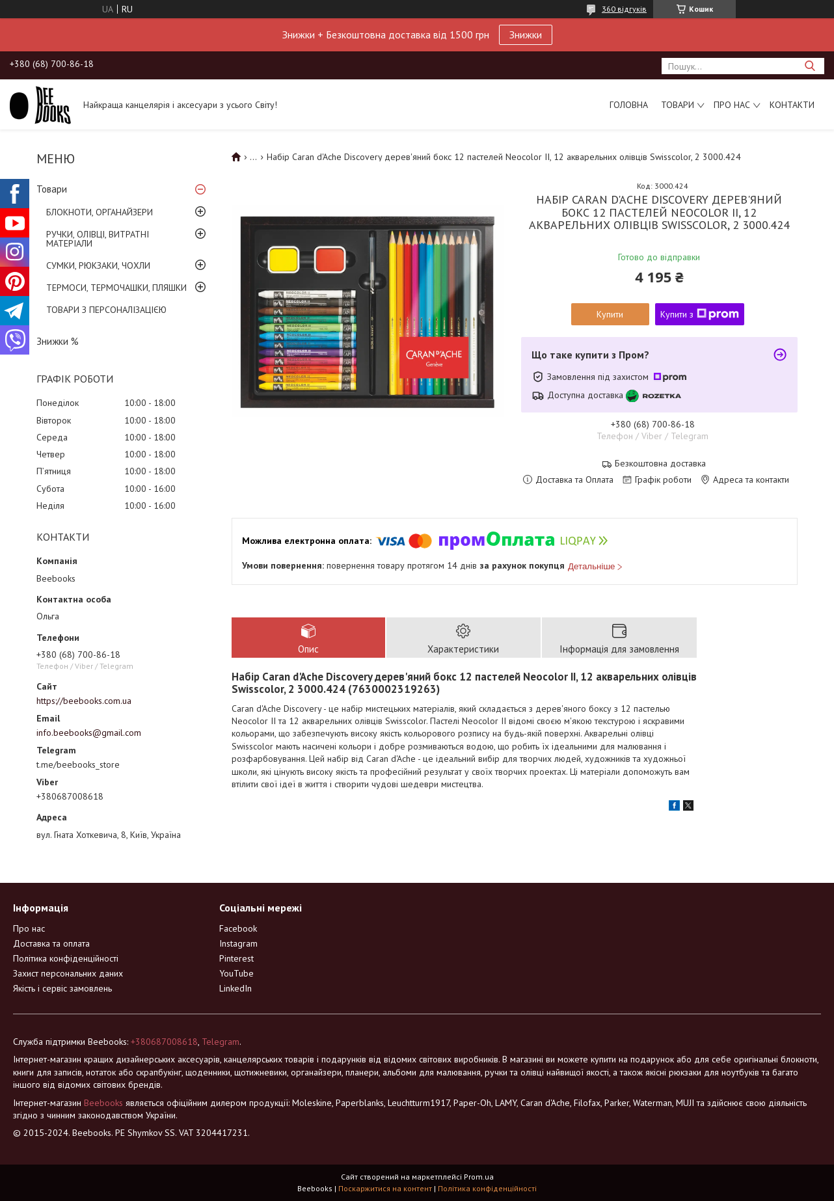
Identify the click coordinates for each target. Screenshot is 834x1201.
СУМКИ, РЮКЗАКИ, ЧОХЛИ (98, 265)
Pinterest (236, 958)
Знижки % (57, 341)
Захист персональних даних (68, 973)
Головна (629, 105)
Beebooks (103, 1103)
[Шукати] (809, 66)
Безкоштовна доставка (660, 463)
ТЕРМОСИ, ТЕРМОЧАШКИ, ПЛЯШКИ (116, 287)
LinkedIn (235, 988)
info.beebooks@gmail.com (88, 732)
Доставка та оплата (51, 943)
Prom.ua (479, 1176)
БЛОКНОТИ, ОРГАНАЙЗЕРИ (99, 212)
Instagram (238, 943)
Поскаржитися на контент (385, 1188)
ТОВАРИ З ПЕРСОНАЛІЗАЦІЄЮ (106, 310)
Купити (610, 314)
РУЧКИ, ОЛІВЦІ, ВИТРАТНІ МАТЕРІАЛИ (97, 238)
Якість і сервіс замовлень (62, 988)
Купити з (699, 314)
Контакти (792, 105)
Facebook (238, 928)
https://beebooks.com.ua (83, 701)
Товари (677, 105)
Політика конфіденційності (65, 958)
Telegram (220, 1041)
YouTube (236, 973)
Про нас (732, 105)
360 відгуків (624, 9)
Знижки (525, 34)
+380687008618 (164, 1041)
